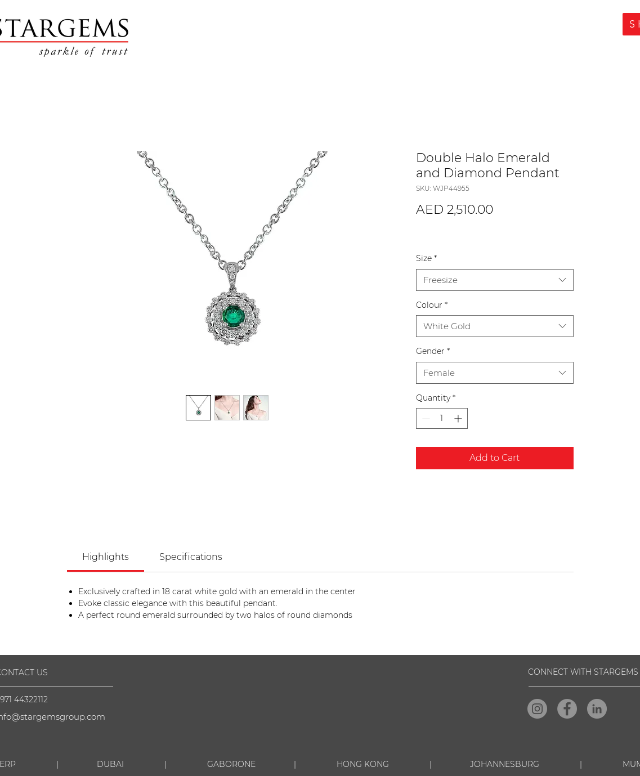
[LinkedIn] (597, 709)
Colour (431, 305)
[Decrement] (425, 418)
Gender (433, 351)
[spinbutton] (442, 418)
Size (426, 258)
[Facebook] (567, 709)
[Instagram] (537, 709)
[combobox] (495, 280)
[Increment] (459, 418)
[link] (105, 556)
